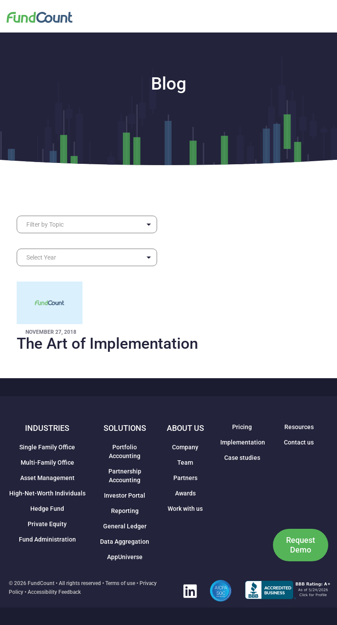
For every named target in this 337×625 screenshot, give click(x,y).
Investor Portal (124, 495)
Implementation (242, 442)
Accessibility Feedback (54, 592)
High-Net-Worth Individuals (47, 493)
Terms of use (120, 583)
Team (185, 462)
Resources (299, 426)
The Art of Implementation (107, 344)
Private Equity (47, 523)
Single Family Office (47, 447)
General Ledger (125, 526)
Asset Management (47, 477)
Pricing (242, 426)
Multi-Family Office (47, 462)
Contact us (299, 442)
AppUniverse (125, 556)
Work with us (185, 508)
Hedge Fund (47, 508)
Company (185, 447)
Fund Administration (47, 539)
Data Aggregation (124, 541)
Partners (185, 477)
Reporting (125, 510)
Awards (185, 493)
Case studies (242, 457)
